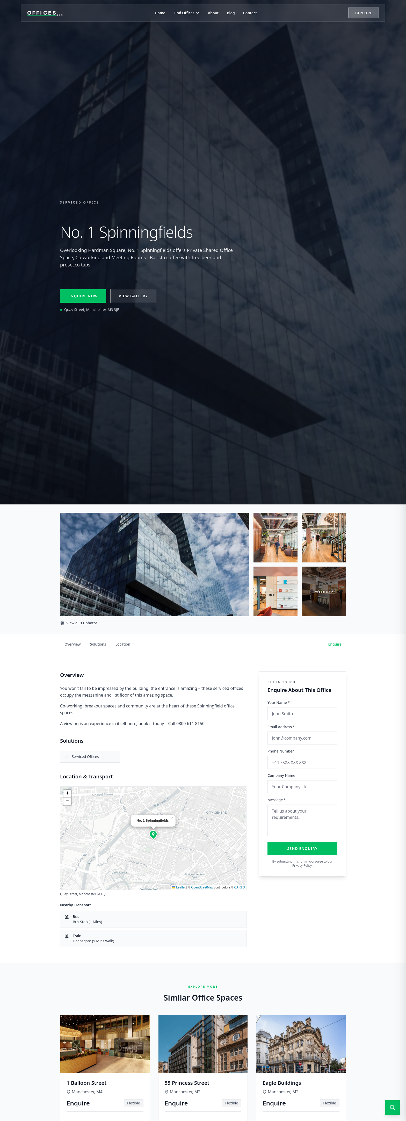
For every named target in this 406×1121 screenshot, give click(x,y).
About (213, 12)
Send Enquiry (302, 848)
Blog (231, 12)
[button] (153, 834)
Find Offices (187, 12)
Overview (72, 644)
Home (160, 12)
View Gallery (133, 295)
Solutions (98, 644)
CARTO (239, 887)
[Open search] (392, 1107)
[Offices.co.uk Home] (45, 13)
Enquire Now (83, 295)
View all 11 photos (79, 622)
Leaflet (178, 887)
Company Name (281, 775)
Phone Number (280, 751)
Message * (276, 799)
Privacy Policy (302, 865)
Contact (250, 12)
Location (122, 644)
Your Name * (278, 702)
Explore (363, 12)
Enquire (335, 644)
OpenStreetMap (202, 887)
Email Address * (281, 726)
